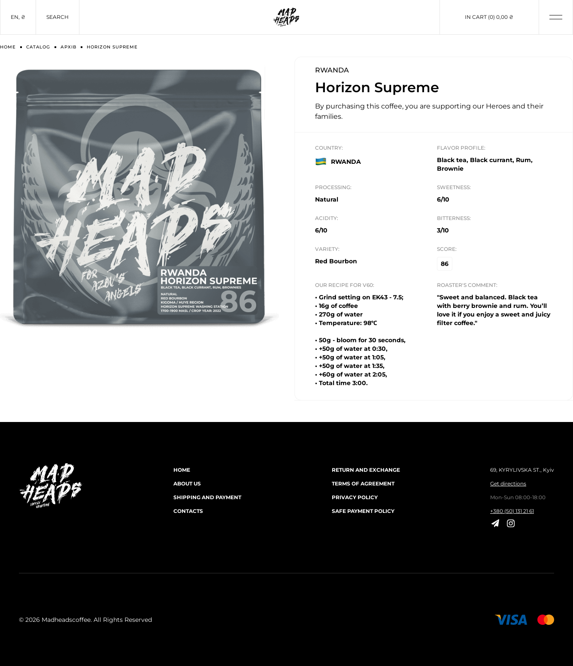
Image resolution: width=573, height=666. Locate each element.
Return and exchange (366, 470)
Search (57, 17)
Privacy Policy (355, 497)
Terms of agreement (363, 483)
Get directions (508, 483)
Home (181, 470)
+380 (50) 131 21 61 (512, 511)
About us (187, 483)
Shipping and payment (207, 497)
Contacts (188, 511)
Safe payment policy (363, 511)
